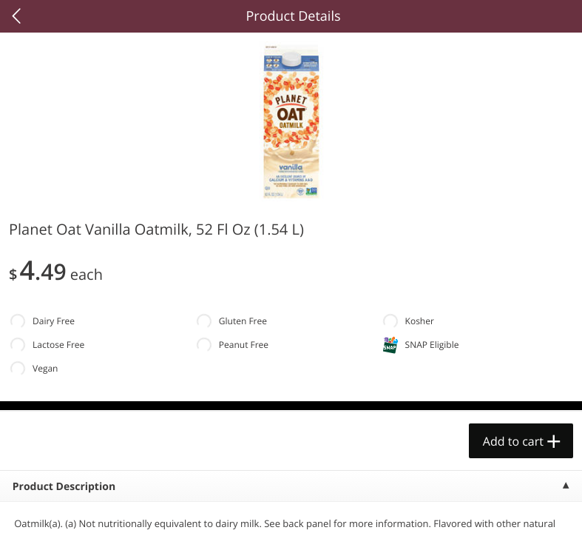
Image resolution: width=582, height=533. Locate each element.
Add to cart (513, 441)
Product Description (64, 487)
